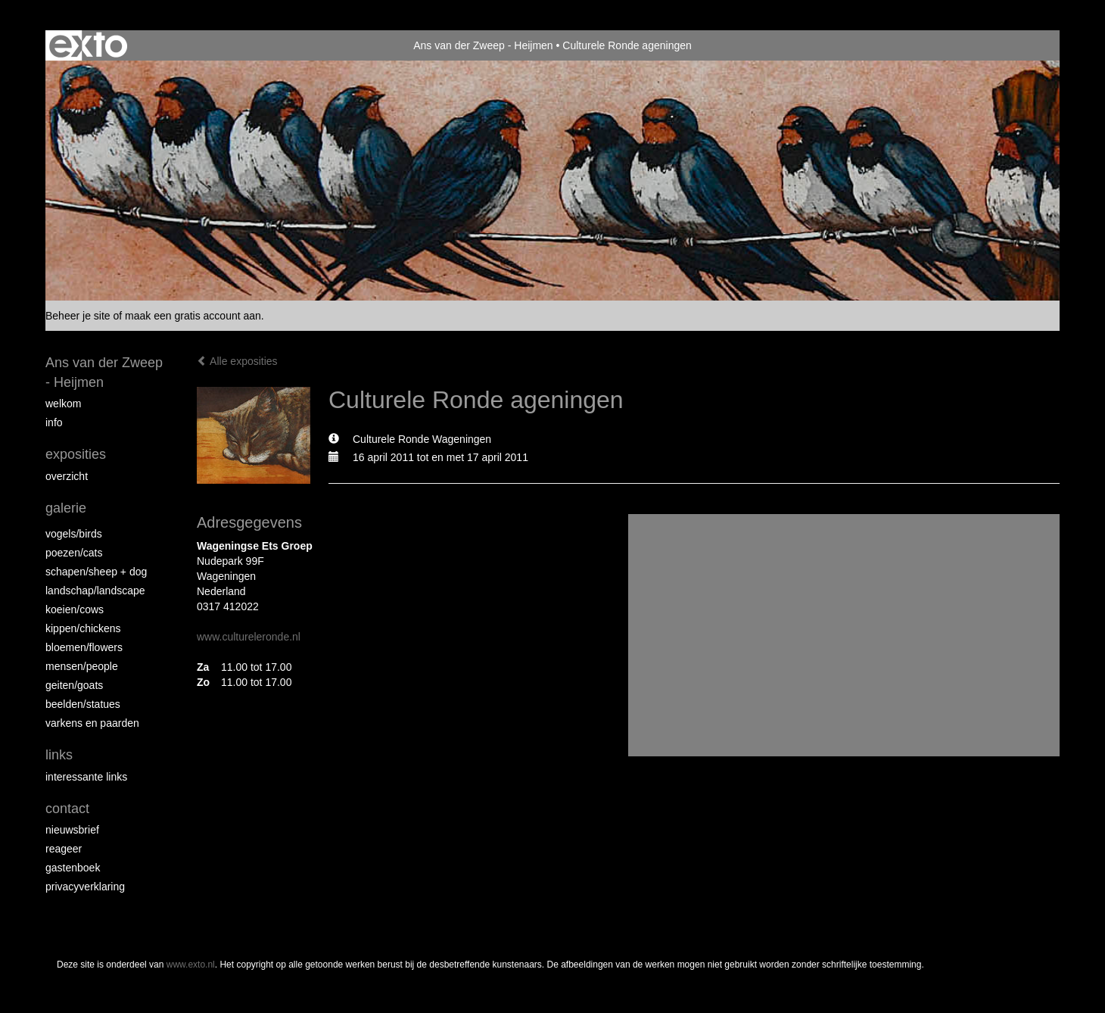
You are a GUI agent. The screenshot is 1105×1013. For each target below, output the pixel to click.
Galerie (65, 508)
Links (59, 754)
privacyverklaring (85, 887)
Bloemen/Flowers (84, 647)
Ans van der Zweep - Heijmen (482, 45)
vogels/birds (73, 534)
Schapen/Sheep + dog (96, 572)
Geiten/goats (74, 685)
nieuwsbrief (72, 830)
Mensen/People (81, 666)
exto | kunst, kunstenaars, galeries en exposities (88, 45)
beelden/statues (82, 704)
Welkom (63, 403)
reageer (63, 849)
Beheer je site (77, 316)
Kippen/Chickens (83, 628)
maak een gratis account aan (193, 316)
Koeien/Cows (74, 609)
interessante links (86, 777)
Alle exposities (237, 361)
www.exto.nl (191, 964)
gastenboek (72, 868)
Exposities (75, 454)
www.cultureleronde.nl (248, 637)
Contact (67, 808)
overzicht (66, 476)
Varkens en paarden (92, 723)
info (54, 422)
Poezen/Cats (74, 553)
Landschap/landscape (95, 590)
